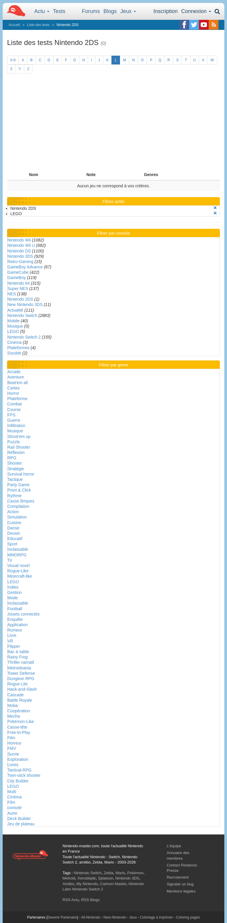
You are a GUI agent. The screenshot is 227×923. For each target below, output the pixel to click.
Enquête (15, 619)
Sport (12, 544)
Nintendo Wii (19, 240)
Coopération (18, 710)
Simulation (17, 517)
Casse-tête (17, 727)
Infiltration (16, 425)
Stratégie (15, 468)
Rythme (14, 495)
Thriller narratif (20, 662)
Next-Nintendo (114, 917)
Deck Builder (19, 818)
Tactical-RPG (19, 770)
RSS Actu (71, 900)
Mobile (13, 320)
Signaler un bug (180, 884)
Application (17, 624)
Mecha (13, 716)
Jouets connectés (23, 614)
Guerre (13, 420)
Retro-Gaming (20, 261)
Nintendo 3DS (20, 256)
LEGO (13, 331)
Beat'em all (17, 382)
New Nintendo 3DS (25, 304)
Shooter (14, 463)
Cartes (13, 388)
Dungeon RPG (20, 678)
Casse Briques (20, 501)
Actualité (15, 310)
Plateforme (17, 398)
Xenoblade (86, 878)
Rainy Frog (17, 657)
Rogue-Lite (17, 684)
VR (10, 641)
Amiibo (68, 884)
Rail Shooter (18, 447)
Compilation (18, 506)
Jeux (128, 11)
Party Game (18, 484)
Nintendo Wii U (21, 245)
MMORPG (17, 554)
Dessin (13, 533)
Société (14, 353)
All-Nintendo (90, 917)
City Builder (18, 781)
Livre (11, 635)
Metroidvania (19, 668)
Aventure (15, 377)
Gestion (14, 592)
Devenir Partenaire (62, 917)
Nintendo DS (19, 251)
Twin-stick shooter (23, 775)
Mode (12, 597)
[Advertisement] (113, 124)
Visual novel (18, 565)
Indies (12, 587)
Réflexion (16, 452)
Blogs (110, 11)
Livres (12, 764)
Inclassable (17, 549)
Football (14, 608)
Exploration (17, 759)
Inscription (165, 11)
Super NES (17, 288)
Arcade (13, 371)
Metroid (69, 878)
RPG (11, 457)
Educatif (14, 538)
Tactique (15, 479)
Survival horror (20, 474)
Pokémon (135, 873)
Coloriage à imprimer (156, 917)
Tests (59, 11)
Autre (12, 813)
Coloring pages (188, 917)
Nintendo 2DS (20, 299)
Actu (41, 11)
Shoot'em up (18, 436)
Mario (120, 873)
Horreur (14, 743)
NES (11, 293)
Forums (91, 11)
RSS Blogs (90, 900)
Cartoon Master (113, 884)
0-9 (12, 60)
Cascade (15, 694)
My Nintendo (87, 884)
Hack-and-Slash (22, 689)
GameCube (18, 272)
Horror (13, 393)
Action (13, 511)
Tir (9, 560)
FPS (11, 415)
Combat (14, 404)
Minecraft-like (19, 576)
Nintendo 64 (18, 283)
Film (11, 737)
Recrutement (178, 877)
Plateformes (18, 347)
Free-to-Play (18, 732)
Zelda (109, 873)
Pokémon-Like (20, 721)
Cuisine (14, 522)
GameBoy (16, 277)
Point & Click (19, 490)
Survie (13, 754)
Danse (13, 528)
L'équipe (174, 846)
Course (14, 409)
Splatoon (105, 878)
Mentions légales (181, 891)
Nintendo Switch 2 (24, 337)
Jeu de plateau (21, 823)
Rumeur (14, 630)
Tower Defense (21, 673)
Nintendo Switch (22, 315)
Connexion (196, 11)
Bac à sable (18, 651)
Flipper (13, 646)
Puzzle (13, 441)
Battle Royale (19, 700)
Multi (11, 791)
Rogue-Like (18, 570)
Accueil (14, 25)
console (14, 807)
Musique (15, 326)
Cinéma (14, 342)
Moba (12, 705)
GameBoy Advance (25, 267)
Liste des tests (38, 25)
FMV (11, 748)
